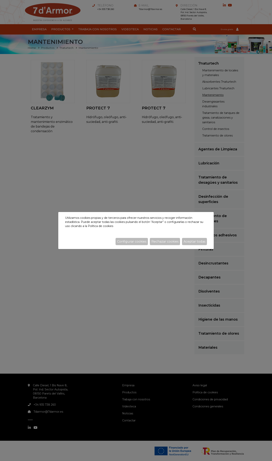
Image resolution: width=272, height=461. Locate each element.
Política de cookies (100, 226)
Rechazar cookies (164, 241)
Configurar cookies (131, 241)
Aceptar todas (194, 241)
